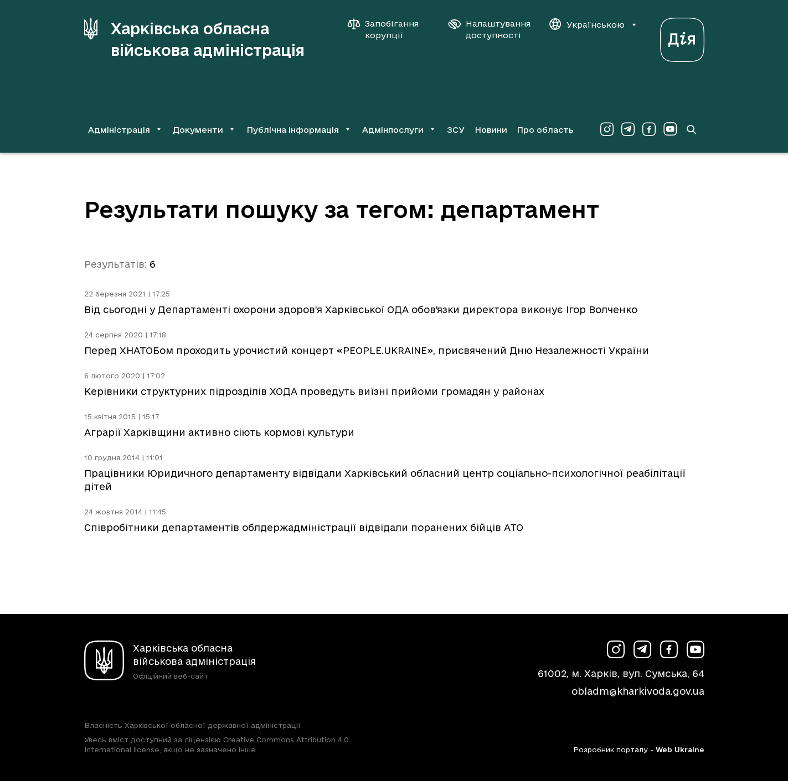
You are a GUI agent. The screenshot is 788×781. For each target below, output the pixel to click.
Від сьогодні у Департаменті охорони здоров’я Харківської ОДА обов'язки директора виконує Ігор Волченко (360, 309)
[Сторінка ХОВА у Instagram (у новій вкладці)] (607, 129)
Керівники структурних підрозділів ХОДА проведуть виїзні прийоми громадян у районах (314, 391)
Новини (491, 129)
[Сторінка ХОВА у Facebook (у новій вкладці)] (649, 129)
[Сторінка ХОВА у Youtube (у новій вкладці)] (670, 129)
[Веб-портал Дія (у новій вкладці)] (682, 37)
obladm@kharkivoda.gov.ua (637, 691)
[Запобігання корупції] (388, 29)
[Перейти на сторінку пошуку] (691, 129)
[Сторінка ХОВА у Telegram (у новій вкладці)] (628, 129)
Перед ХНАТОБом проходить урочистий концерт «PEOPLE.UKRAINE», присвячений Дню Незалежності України (366, 350)
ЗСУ (456, 129)
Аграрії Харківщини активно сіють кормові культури (219, 432)
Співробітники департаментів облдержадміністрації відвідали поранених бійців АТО (303, 527)
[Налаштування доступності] (489, 29)
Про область (545, 129)
